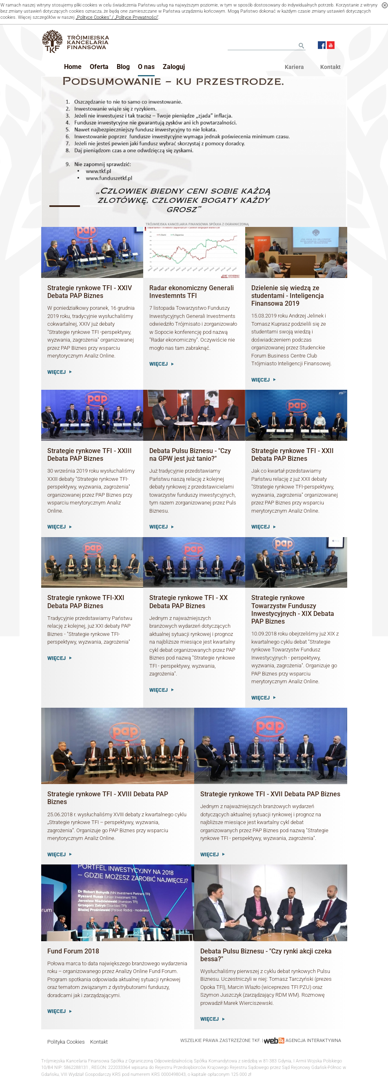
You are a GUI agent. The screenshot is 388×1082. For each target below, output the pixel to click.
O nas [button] (146, 67)
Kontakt (99, 1042)
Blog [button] (123, 67)
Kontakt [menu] (330, 67)
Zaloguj (174, 67)
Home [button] (73, 67)
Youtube (331, 45)
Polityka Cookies (66, 1042)
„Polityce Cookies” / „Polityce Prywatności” (117, 17)
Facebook (322, 45)
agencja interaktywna (313, 1040)
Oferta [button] (99, 67)
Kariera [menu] (294, 67)
